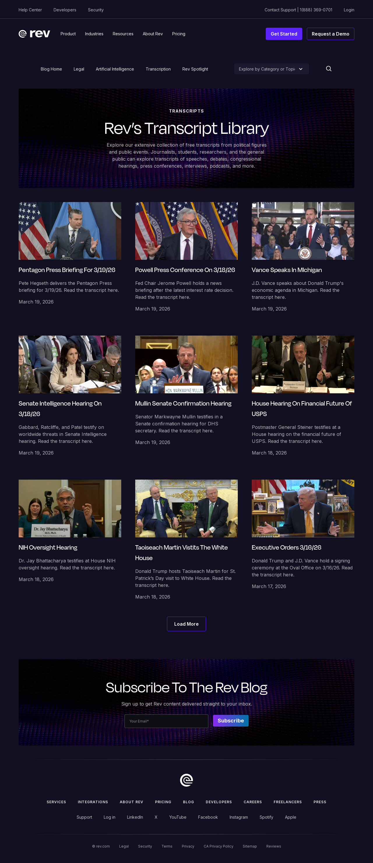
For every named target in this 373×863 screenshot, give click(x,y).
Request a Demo (330, 34)
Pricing (163, 802)
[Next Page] (186, 624)
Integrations (93, 802)
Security (96, 9)
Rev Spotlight (195, 68)
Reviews (273, 846)
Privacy (188, 846)
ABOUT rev (131, 802)
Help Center (30, 9)
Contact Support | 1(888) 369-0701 (298, 9)
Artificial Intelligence (115, 68)
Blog (188, 802)
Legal (79, 68)
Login (349, 9)
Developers (65, 9)
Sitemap (250, 846)
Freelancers (288, 802)
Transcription (158, 68)
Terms (167, 846)
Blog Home (51, 68)
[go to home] (186, 780)
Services (56, 802)
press (320, 802)
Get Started (284, 34)
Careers (253, 802)
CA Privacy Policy (218, 846)
